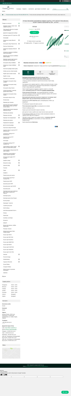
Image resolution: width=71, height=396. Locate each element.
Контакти (31, 9)
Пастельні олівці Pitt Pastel (9, 127)
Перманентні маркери (8, 122)
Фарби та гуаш (6, 76)
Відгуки (4, 276)
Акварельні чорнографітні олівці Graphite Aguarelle (9, 154)
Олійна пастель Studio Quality (10, 71)
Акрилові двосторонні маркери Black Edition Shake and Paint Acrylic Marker (10, 105)
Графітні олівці (6, 160)
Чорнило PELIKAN (7, 261)
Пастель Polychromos (8, 46)
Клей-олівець (6, 208)
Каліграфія (5, 37)
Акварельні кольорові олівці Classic (9, 94)
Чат (65, 392)
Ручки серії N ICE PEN (8, 252)
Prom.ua (42, 365)
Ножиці (5, 213)
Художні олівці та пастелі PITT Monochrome (10, 131)
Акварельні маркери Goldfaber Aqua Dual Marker (10, 53)
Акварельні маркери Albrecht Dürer (10, 49)
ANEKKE (5, 272)
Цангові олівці (6, 165)
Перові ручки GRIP (7, 181)
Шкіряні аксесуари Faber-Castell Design (9, 232)
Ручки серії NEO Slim (8, 237)
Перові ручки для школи (9, 175)
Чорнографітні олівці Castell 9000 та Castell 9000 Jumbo (9, 147)
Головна (18, 9)
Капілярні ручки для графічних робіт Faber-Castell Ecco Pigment (10, 192)
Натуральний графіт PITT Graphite (9, 157)
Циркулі (5, 222)
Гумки (4, 170)
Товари (24, 9)
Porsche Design (6, 257)
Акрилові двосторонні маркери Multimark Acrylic (10, 110)
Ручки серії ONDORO (8, 249)
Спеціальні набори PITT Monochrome (8, 134)
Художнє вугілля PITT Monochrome (8, 138)
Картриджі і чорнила (8, 203)
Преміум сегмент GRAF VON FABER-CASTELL (10, 26)
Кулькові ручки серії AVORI (9, 186)
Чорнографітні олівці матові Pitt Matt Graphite (10, 150)
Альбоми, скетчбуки (8, 217)
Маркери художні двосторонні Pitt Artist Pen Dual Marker (10, 60)
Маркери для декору (8, 112)
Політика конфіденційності (42, 366)
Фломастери (6, 99)
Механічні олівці (7, 163)
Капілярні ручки (7, 195)
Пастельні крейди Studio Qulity (10, 68)
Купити (34, 32)
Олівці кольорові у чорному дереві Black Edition (9, 91)
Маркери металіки (7, 115)
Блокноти (5, 220)
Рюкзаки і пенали (7, 228)
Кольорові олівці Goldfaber (9, 62)
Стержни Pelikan (7, 266)
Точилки (5, 167)
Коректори (5, 215)
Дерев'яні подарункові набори (10, 32)
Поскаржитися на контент (31, 366)
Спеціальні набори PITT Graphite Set (8, 143)
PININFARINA (6, 259)
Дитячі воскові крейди (8, 125)
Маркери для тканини (8, 102)
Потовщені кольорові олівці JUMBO (9, 81)
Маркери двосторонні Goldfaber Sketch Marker (10, 56)
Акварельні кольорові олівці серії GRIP (9, 85)
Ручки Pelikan (6, 264)
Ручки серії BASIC (7, 244)
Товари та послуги (6, 23)
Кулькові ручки (6, 188)
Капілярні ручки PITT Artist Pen (10, 35)
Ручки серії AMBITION (8, 242)
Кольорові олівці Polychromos (10, 43)
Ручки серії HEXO (7, 234)
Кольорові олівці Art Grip (9, 97)
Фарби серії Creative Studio (9, 73)
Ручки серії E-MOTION (8, 247)
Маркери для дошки (8, 120)
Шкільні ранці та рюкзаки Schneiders (9, 270)
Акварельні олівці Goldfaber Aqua (9, 66)
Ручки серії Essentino (8, 239)
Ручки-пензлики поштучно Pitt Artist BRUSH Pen (17, 14)
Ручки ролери (6, 200)
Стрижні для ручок (7, 205)
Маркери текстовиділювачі (9, 117)
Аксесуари (5, 140)
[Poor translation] (5, 375)
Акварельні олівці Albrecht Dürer (9, 41)
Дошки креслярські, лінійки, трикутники (9, 226)
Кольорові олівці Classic (8, 88)
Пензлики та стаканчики (9, 78)
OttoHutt (5, 254)
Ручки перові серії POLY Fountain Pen (9, 178)
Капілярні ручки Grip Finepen (10, 198)
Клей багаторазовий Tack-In (9, 210)
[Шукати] (67, 9)
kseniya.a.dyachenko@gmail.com (11, 329)
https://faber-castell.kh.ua (10, 327)
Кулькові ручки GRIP (8, 183)
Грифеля (5, 172)
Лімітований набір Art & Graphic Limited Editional (10, 30)
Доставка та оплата (40, 9)
